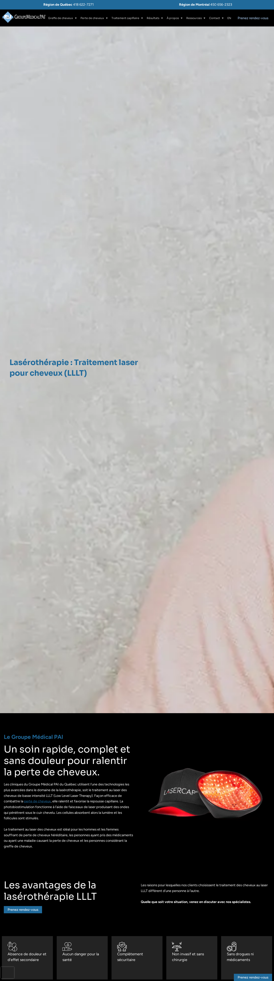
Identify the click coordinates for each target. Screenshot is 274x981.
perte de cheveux (37, 801)
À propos (174, 18)
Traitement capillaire (127, 18)
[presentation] (7, 972)
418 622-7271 (83, 4)
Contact (216, 18)
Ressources (195, 18)
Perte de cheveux (94, 18)
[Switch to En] (229, 18)
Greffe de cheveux (62, 18)
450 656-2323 (221, 4)
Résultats (155, 18)
